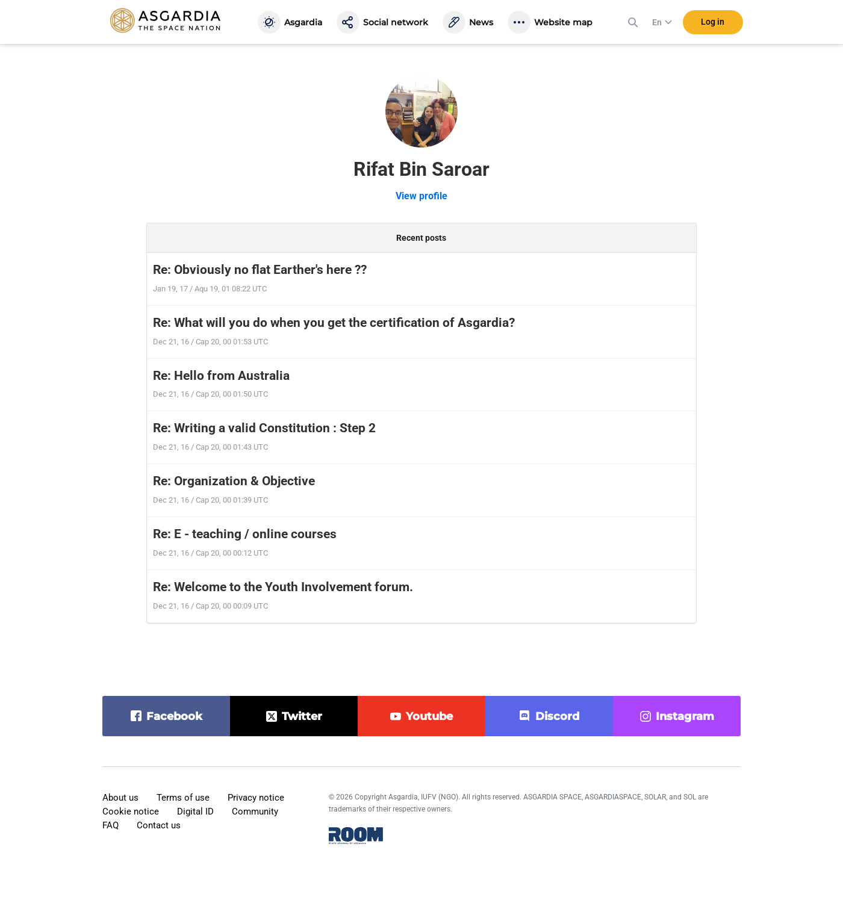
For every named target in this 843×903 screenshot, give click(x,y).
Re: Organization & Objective (234, 481)
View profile (421, 196)
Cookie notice (130, 811)
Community (255, 811)
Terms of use (183, 797)
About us (120, 797)
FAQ (110, 825)
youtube (429, 716)
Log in (712, 23)
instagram (685, 716)
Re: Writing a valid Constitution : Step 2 (264, 428)
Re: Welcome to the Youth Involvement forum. (283, 587)
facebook (174, 716)
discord (557, 716)
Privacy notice (256, 797)
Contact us (159, 825)
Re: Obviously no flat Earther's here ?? (260, 269)
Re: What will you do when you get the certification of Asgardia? (334, 322)
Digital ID (195, 811)
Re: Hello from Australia (221, 375)
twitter (302, 716)
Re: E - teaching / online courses (245, 534)
